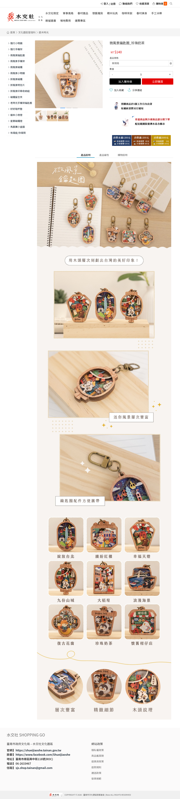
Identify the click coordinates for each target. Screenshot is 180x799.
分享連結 (137, 90)
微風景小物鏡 (17, 73)
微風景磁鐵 (16, 67)
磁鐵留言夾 (16, 97)
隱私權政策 (97, 750)
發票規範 (96, 778)
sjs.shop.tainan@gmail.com (34, 768)
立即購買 (157, 81)
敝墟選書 (50, 20)
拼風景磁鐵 (16, 79)
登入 (106, 3)
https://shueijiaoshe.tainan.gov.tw (38, 750)
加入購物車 (125, 81)
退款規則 (96, 767)
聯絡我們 (127, 3)
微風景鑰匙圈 (17, 55)
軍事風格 (68, 13)
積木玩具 (112, 13)
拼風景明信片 (17, 85)
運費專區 (80, 20)
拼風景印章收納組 (19, 91)
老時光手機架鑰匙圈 (19, 103)
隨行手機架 (16, 49)
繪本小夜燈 (16, 115)
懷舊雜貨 (97, 13)
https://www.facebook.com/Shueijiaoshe (43, 754)
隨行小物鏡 (16, 43)
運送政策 (96, 773)
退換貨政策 (97, 761)
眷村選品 (83, 13)
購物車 (161, 4)
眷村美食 (142, 13)
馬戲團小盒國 (17, 126)
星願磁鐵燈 (16, 121)
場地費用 (65, 20)
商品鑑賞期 (97, 755)
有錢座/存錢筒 (18, 132)
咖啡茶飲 (127, 13)
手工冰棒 (156, 13)
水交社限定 (52, 13)
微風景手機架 (17, 61)
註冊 (113, 4)
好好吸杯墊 (16, 109)
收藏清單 (144, 3)
